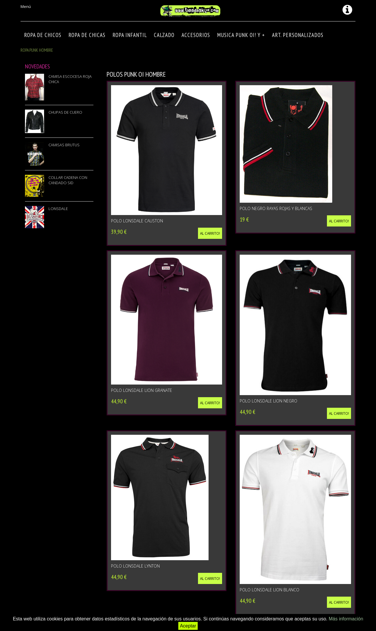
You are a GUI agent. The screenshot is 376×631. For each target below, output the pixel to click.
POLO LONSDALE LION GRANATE (141, 390)
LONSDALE (58, 208)
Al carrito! (210, 233)
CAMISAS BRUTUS (64, 144)
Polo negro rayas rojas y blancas (276, 208)
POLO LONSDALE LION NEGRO (268, 401)
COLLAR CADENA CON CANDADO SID (67, 180)
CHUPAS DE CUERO (65, 112)
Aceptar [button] (188, 625)
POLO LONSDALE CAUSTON (137, 221)
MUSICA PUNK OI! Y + (241, 34)
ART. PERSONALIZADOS (297, 34)
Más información (346, 618)
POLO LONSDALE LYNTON (135, 566)
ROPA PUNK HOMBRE (37, 50)
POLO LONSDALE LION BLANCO (269, 590)
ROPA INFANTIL (130, 34)
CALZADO (164, 34)
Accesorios (196, 34)
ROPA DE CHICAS (86, 34)
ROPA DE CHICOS (42, 34)
